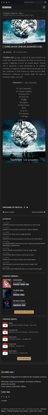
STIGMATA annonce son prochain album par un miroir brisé (21, 225)
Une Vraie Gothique (19, 301)
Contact (4, 401)
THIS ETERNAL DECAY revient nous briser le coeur (18, 255)
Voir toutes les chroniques (24, 312)
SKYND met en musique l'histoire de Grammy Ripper (19, 259)
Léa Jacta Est (13, 330)
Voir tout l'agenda (24, 358)
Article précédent (38, 212)
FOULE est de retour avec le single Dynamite (17, 234)
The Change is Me (19, 282)
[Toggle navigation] (44, 7)
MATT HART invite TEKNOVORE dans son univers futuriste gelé (22, 269)
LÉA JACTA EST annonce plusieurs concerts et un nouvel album (22, 239)
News (21, 13)
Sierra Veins (13, 337)
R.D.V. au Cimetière (19, 303)
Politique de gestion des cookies (17, 411)
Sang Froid (12, 344)
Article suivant (8, 212)
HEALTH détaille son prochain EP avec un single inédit (20, 250)
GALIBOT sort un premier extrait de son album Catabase (20, 229)
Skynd (11, 323)
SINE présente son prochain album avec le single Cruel (20, 264)
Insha (15, 293)
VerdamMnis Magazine (10, 13)
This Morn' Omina (18, 290)
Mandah (8, 52)
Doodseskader (17, 280)
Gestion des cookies (35, 411)
